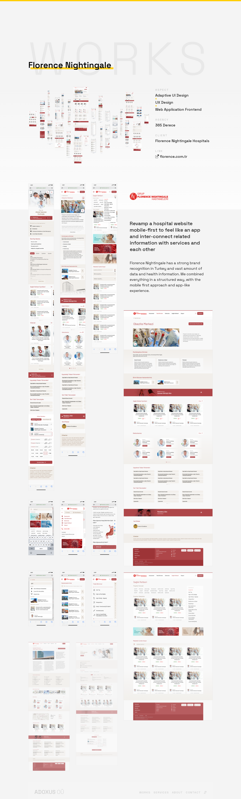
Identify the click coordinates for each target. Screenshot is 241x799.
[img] (211, 10)
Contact (199, 10)
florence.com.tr (173, 156)
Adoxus (39, 10)
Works (104, 10)
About (137, 10)
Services (120, 10)
